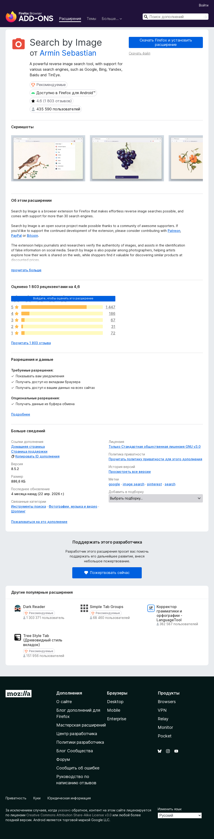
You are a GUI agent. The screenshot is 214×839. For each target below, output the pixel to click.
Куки (37, 798)
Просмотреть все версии (130, 472)
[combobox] (175, 16)
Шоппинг (18, 511)
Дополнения (69, 693)
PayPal (16, 235)
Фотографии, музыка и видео (73, 506)
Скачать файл (139, 53)
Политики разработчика (80, 742)
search (170, 484)
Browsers (167, 701)
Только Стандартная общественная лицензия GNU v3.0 (155, 446)
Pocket (165, 735)
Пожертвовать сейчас (107, 572)
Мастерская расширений (81, 725)
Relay (163, 718)
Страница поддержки (29, 451)
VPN (162, 710)
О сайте (64, 701)
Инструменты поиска (28, 506)
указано (64, 810)
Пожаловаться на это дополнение (39, 522)
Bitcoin (32, 235)
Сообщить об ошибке (77, 767)
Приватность (16, 798)
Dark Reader (34, 607)
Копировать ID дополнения (35, 456)
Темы (91, 18)
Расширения (70, 18)
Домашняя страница (28, 446)
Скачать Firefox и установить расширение (166, 42)
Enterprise (116, 718)
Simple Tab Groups (106, 607)
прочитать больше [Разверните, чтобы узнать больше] (26, 270)
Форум (63, 759)
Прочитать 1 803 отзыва (31, 343)
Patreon (174, 231)
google (114, 484)
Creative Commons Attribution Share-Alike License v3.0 (69, 815)
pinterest (154, 484)
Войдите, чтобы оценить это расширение (63, 298)
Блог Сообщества (74, 750)
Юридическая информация (69, 798)
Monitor (165, 727)
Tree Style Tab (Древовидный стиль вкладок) (42, 640)
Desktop (115, 701)
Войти (203, 5)
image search (133, 484)
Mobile (113, 710)
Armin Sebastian (68, 53)
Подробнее (20, 414)
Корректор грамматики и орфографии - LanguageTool (169, 613)
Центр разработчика (76, 733)
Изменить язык (170, 809)
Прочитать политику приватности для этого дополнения (155, 459)
